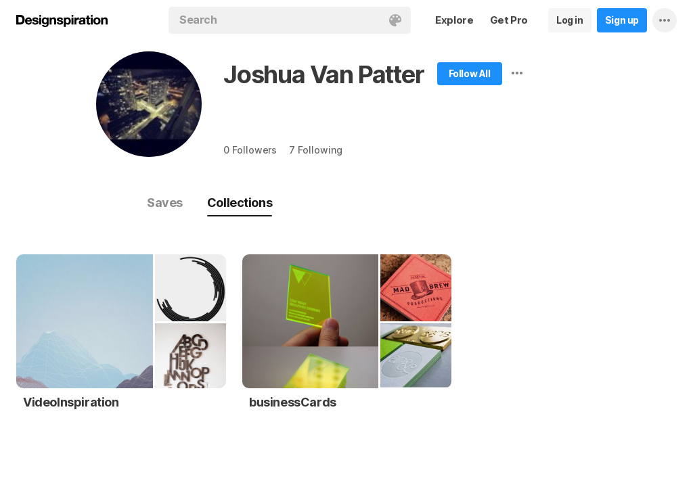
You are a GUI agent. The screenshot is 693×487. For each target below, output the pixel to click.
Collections (239, 202)
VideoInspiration (71, 402)
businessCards (292, 402)
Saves (165, 202)
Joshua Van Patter (323, 74)
